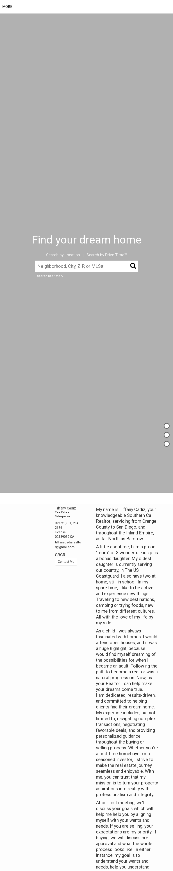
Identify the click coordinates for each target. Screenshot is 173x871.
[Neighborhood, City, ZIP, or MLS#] (87, 266)
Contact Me (66, 561)
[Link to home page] (89, 6)
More (7, 6)
